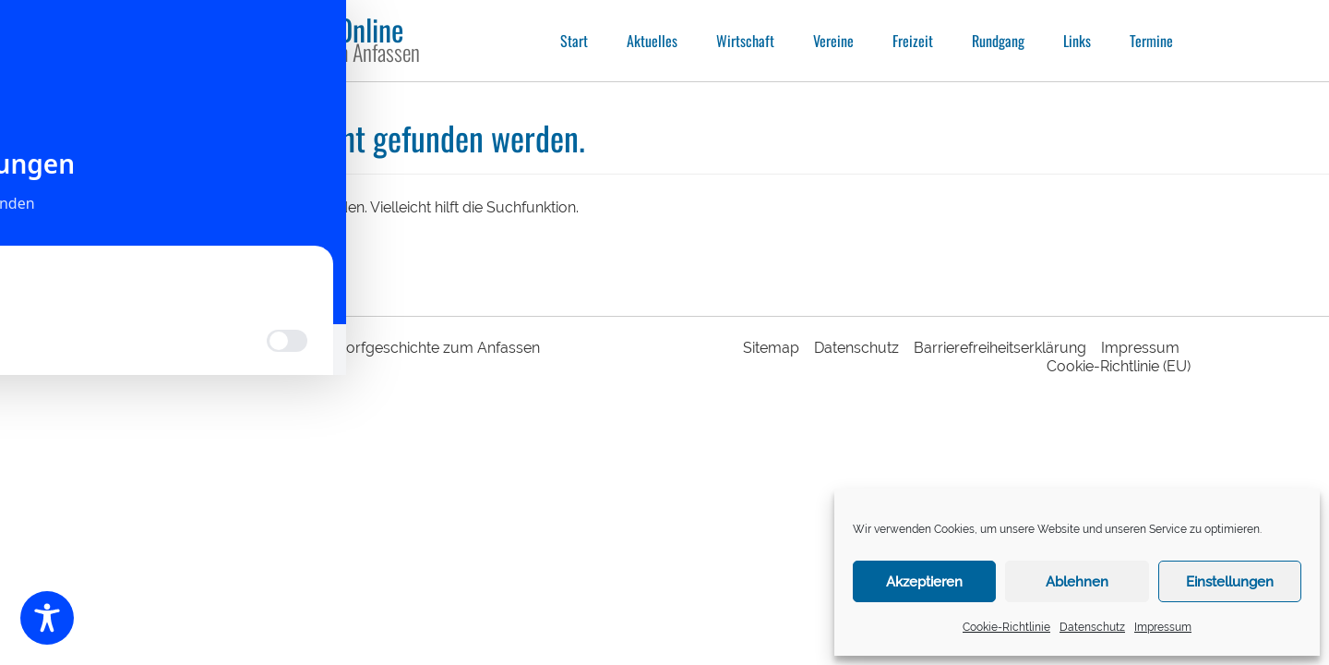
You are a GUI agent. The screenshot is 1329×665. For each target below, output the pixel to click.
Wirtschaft (745, 41)
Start (574, 41)
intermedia (299, 362)
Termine (1151, 41)
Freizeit (912, 41)
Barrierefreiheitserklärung (1000, 348)
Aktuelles (652, 41)
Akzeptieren (924, 582)
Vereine (833, 41)
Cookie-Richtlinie (1006, 627)
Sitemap (771, 348)
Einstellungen (1230, 582)
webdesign (225, 362)
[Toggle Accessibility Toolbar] (47, 618)
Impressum (1162, 627)
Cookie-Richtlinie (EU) (1119, 366)
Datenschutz (1092, 627)
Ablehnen (1077, 582)
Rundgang (998, 41)
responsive (166, 362)
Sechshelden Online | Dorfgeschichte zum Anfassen (365, 348)
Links (1077, 41)
